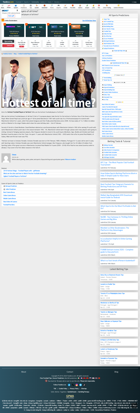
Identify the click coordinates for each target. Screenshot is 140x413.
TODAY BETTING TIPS (119, 51)
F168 (114, 400)
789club (31, 407)
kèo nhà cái (23, 400)
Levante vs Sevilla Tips (107, 284)
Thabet (65, 400)
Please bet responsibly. (87, 381)
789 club (38, 407)
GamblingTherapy (83, 391)
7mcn (72, 403)
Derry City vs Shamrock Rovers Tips (112, 274)
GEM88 (59, 403)
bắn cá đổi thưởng (107, 403)
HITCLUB (97, 403)
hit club (45, 407)
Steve (14, 154)
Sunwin (83, 405)
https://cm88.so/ (75, 407)
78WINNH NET (133, 400)
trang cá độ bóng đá (48, 410)
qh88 (79, 400)
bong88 (16, 400)
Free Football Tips (46, 378)
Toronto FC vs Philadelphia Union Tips (112, 293)
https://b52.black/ (50, 403)
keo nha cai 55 (91, 405)
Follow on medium (70, 159)
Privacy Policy (74, 388)
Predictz (113, 410)
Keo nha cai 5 (7, 403)
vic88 (99, 405)
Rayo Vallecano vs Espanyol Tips (110, 321)
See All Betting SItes (89, 20)
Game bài (27, 405)
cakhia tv (59, 410)
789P (78, 405)
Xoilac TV (61, 405)
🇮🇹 (78, 378)
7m (84, 403)
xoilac (72, 410)
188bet (58, 400)
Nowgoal (78, 403)
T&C (54, 388)
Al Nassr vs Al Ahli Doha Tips (109, 339)
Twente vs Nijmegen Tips (108, 312)
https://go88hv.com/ (36, 403)
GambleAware (71, 391)
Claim (18, 26)
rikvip (25, 403)
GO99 (73, 405)
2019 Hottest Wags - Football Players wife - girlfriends (21, 170)
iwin (21, 403)
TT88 (110, 405)
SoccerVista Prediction (102, 410)
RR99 (105, 405)
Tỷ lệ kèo (41, 405)
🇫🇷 (81, 378)
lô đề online (18, 405)
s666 (70, 400)
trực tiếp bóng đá (123, 407)
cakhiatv (52, 400)
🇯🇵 (93, 378)
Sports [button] (26, 1)
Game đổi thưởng (51, 405)
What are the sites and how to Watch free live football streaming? (25, 173)
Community (35, 1)
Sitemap (84, 388)
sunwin (46, 400)
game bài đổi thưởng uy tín (96, 400)
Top (134, 405)
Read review (35, 36)
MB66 (109, 400)
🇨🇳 (87, 378)
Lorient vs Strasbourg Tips (109, 349)
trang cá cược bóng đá (33, 410)
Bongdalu (89, 403)
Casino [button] (43, 1)
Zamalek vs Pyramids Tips (108, 358)
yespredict (14, 407)
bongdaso (32, 400)
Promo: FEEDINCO (14, 36)
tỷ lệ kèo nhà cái (7, 400)
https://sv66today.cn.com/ (107, 407)
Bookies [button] (57, 1)
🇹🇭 (96, 378)
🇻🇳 (99, 378)
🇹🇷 (84, 378)
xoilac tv (66, 410)
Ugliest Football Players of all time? (15, 176)
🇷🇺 (90, 378)
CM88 (95, 407)
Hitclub (33, 405)
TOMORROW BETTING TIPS (119, 63)
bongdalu (39, 400)
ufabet (67, 405)
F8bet (84, 407)
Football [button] (19, 1)
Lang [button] (134, 1)
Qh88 (84, 400)
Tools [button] (50, 1)
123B (92, 410)
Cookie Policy (63, 388)
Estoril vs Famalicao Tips (108, 330)
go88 (11, 405)
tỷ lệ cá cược (84, 410)
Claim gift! (11, 16)
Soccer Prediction (58, 378)
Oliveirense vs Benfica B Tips (109, 302)
